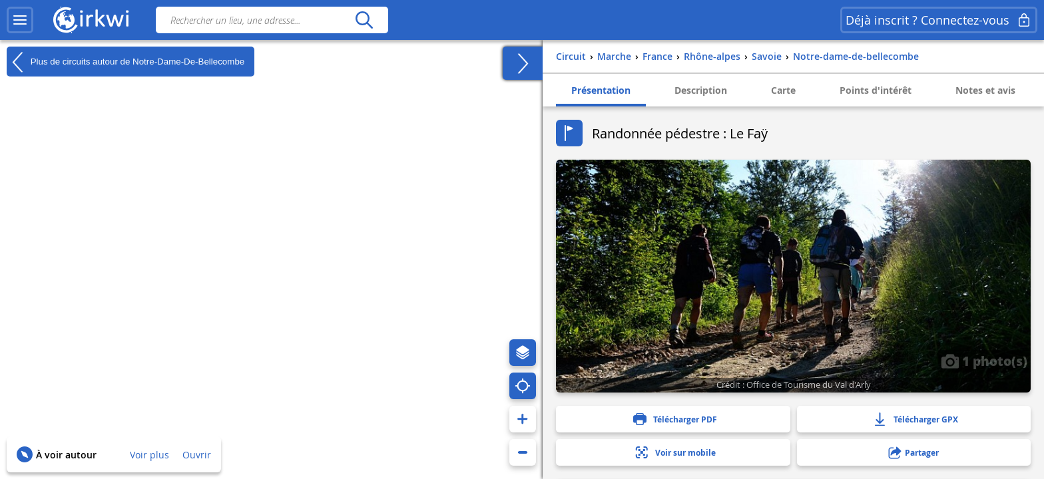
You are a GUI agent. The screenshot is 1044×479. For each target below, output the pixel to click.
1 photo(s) (984, 360)
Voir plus (149, 454)
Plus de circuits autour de (125, 62)
